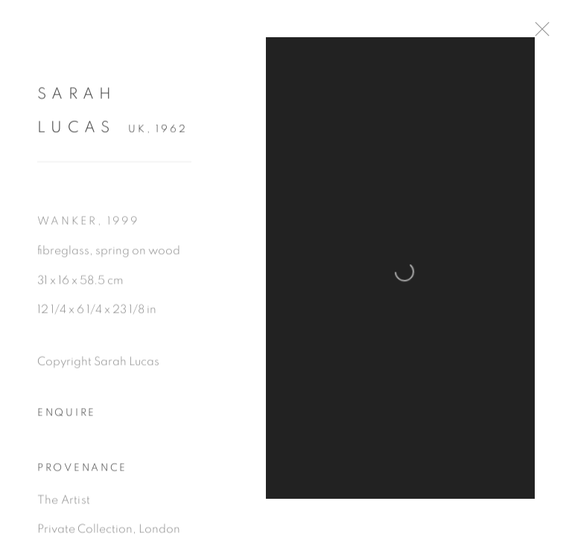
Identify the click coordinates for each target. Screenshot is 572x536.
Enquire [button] (66, 414)
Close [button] (538, 33)
